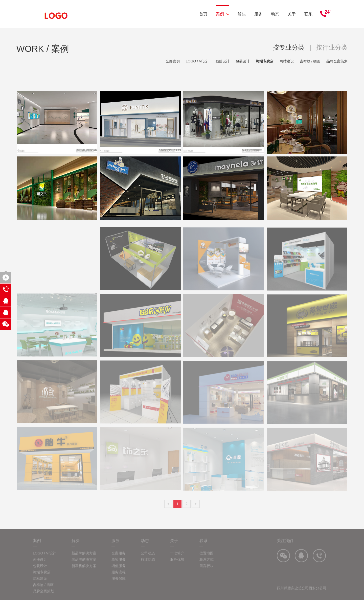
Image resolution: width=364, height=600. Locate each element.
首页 (203, 14)
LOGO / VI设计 (197, 61)
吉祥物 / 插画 (310, 61)
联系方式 (206, 569)
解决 (242, 14)
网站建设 (287, 61)
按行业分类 (332, 47)
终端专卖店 (265, 61)
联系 (308, 14)
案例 (222, 14)
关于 (292, 14)
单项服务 (118, 569)
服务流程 (118, 581)
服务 (258, 14)
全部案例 (173, 61)
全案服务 (118, 562)
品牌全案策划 (337, 61)
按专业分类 (288, 47)
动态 (275, 14)
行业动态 (148, 569)
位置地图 (206, 562)
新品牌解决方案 (84, 562)
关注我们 (285, 550)
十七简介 (177, 562)
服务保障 (118, 588)
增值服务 (118, 575)
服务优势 (177, 569)
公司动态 (148, 562)
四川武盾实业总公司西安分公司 (301, 597)
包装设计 (243, 61)
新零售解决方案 (84, 575)
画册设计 (222, 61)
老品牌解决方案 (84, 569)
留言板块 (206, 575)
